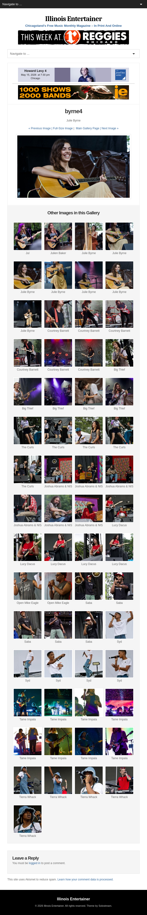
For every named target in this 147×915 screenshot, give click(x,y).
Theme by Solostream (99, 905)
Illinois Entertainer (73, 19)
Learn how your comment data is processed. (85, 879)
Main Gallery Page (87, 128)
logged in (35, 863)
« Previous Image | (40, 128)
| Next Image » (109, 128)
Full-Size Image (63, 128)
